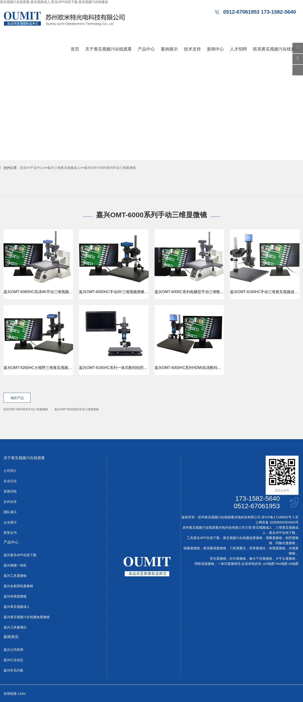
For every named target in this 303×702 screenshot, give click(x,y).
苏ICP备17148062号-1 (277, 517)
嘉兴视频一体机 (15, 565)
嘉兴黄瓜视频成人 (17, 607)
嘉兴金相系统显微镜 (18, 586)
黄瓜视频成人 (262, 527)
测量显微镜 (274, 538)
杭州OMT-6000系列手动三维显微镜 (26, 409)
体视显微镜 (277, 548)
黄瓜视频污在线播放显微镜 (242, 538)
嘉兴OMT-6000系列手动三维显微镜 (110, 168)
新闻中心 (215, 49)
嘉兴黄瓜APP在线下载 (20, 555)
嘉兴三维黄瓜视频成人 (63, 168)
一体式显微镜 (227, 564)
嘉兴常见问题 (13, 670)
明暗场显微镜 (204, 564)
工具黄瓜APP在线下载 (203, 538)
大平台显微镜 (285, 558)
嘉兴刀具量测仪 (15, 627)
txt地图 (293, 564)
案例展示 (169, 49)
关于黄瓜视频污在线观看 (108, 49)
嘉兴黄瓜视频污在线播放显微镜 (27, 617)
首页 (75, 49)
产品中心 (146, 49)
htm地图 (281, 564)
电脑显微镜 (191, 548)
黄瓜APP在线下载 (282, 533)
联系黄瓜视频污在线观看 (276, 49)
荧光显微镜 (218, 558)
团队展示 (10, 512)
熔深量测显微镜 (214, 548)
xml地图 (269, 564)
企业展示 (10, 522)
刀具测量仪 (237, 548)
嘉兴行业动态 (13, 660)
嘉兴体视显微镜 (15, 596)
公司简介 (10, 471)
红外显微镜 (237, 558)
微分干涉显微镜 (260, 558)
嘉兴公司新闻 (13, 650)
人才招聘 (238, 49)
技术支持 (192, 49)
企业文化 (10, 481)
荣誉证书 (10, 533)
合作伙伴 (10, 502)
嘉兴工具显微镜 (15, 576)
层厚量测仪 (257, 548)
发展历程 (10, 491)
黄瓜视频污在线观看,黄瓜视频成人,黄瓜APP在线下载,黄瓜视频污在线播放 (54, 2)
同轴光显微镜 (285, 543)
